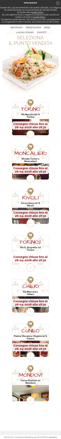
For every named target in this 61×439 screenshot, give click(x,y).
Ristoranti (17, 27)
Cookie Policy (37, 12)
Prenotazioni (33, 27)
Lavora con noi (25, 32)
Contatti (41, 32)
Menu (47, 27)
